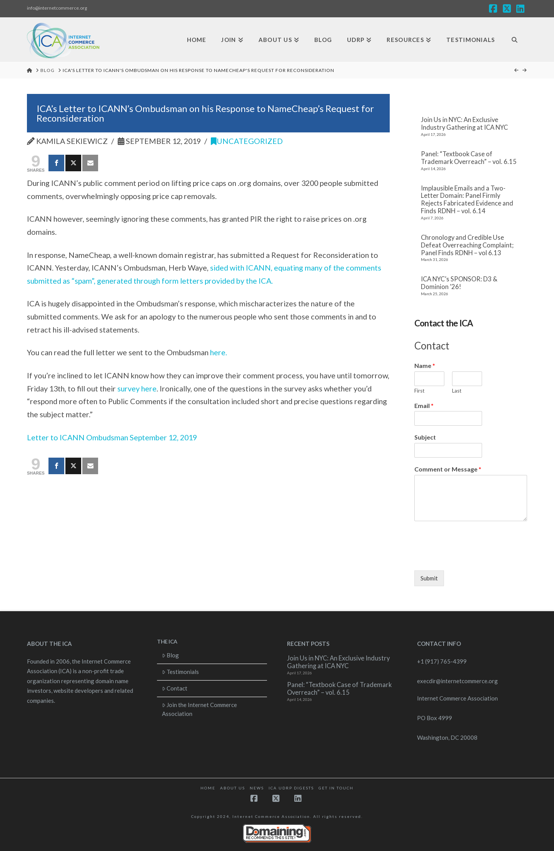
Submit (429, 578)
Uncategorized (247, 140)
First (419, 391)
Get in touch (336, 788)
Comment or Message (447, 469)
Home (207, 788)
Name (424, 365)
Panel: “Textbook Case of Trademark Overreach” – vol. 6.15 (469, 158)
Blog (170, 655)
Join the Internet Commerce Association (199, 709)
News (257, 788)
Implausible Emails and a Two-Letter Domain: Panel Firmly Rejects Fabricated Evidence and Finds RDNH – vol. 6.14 (467, 200)
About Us (232, 788)
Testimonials (180, 671)
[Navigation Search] (514, 40)
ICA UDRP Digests (291, 788)
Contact (175, 688)
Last (456, 391)
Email (424, 405)
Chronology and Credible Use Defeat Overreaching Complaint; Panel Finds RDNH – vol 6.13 (467, 245)
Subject (425, 437)
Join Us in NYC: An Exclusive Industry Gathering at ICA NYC (464, 123)
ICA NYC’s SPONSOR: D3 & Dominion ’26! (459, 283)
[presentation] (472, 558)
